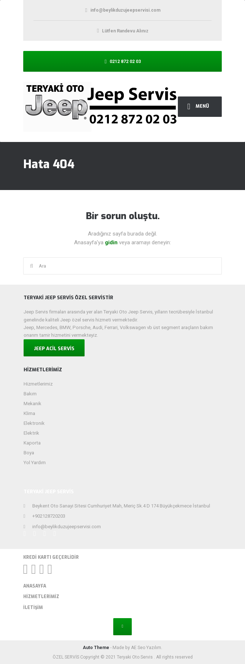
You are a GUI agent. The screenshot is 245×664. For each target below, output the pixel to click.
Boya (29, 452)
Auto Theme (96, 647)
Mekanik (32, 403)
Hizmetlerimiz (38, 384)
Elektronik (34, 423)
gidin (112, 242)
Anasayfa (34, 586)
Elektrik (31, 433)
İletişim (33, 607)
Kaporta (32, 443)
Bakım (30, 393)
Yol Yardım (35, 462)
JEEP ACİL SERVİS (54, 348)
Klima (29, 413)
